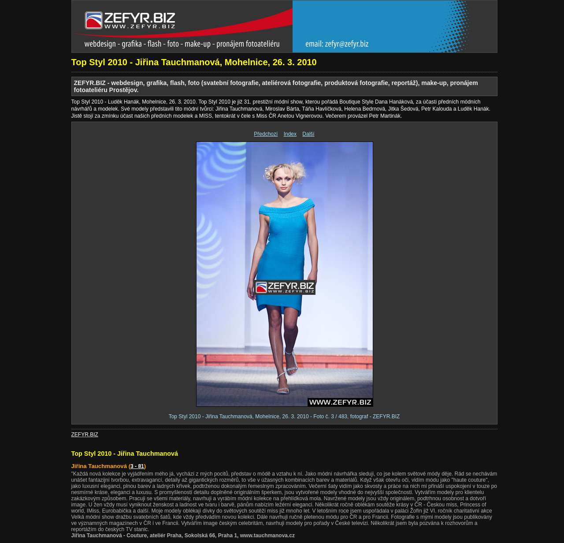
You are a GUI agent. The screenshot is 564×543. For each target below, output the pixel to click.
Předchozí (266, 134)
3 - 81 (137, 466)
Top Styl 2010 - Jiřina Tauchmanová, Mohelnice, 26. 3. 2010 (194, 62)
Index (290, 134)
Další (308, 134)
